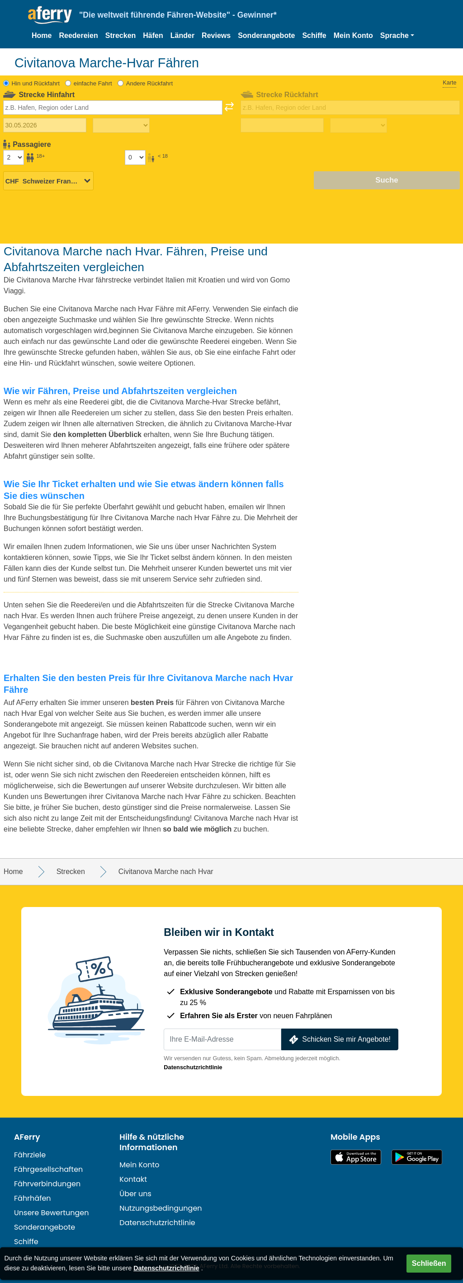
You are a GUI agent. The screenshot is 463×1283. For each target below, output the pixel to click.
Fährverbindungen (47, 1184)
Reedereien (78, 35)
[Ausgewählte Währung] (48, 181)
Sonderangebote (266, 35)
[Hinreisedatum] (44, 125)
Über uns (135, 1194)
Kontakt (133, 1179)
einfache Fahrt (93, 83)
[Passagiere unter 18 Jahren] (135, 157)
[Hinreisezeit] (121, 125)
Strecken (120, 35)
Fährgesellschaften (48, 1169)
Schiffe (314, 35)
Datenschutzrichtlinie (193, 1067)
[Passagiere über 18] (13, 157)
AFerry (27, 1137)
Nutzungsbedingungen (160, 1208)
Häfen (153, 35)
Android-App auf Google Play (417, 1157)
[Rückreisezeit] (358, 125)
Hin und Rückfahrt (36, 83)
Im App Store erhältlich (356, 1157)
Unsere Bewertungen (51, 1213)
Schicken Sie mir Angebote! (339, 1039)
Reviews (216, 35)
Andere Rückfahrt (149, 83)
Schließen (429, 1263)
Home (42, 35)
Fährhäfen (32, 1198)
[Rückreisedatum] (282, 125)
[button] (397, 36)
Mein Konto (353, 35)
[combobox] (112, 107)
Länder (182, 35)
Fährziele (30, 1155)
